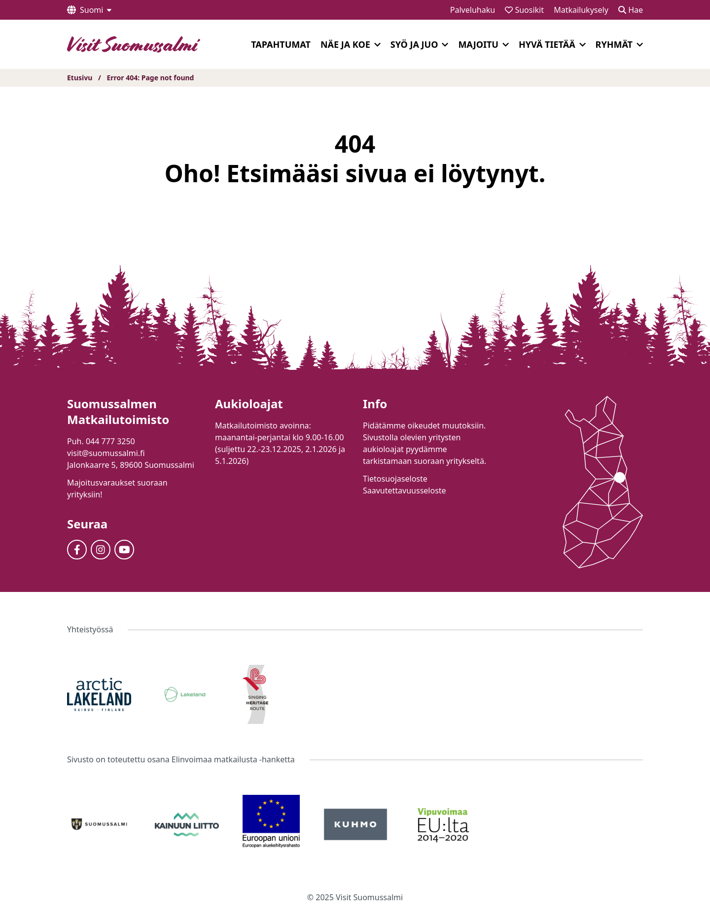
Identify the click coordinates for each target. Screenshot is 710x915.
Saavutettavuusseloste (404, 490)
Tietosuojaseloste (395, 478)
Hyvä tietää (547, 44)
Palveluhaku (472, 9)
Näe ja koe (345, 44)
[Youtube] (124, 549)
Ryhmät (614, 44)
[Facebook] (77, 549)
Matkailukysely (581, 9)
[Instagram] (100, 549)
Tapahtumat (281, 44)
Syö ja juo (414, 44)
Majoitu (478, 44)
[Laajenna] (377, 45)
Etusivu (79, 77)
